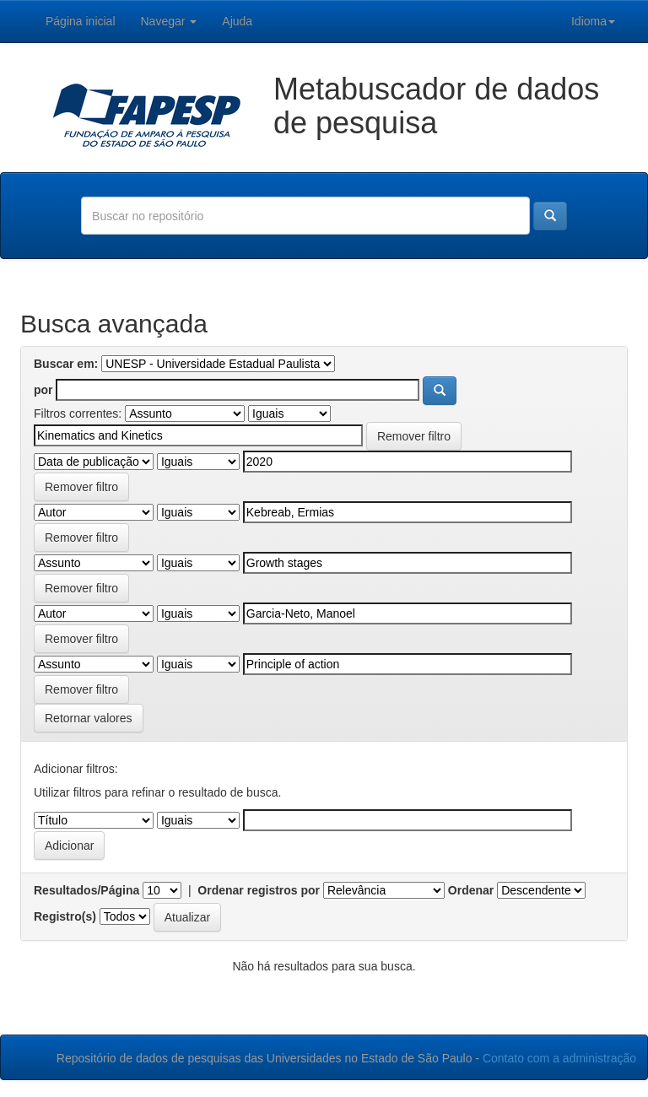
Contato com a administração (559, 1058)
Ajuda (237, 21)
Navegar (169, 21)
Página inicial (81, 21)
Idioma (593, 21)
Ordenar (471, 890)
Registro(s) (65, 916)
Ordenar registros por (258, 890)
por (43, 390)
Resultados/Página (86, 890)
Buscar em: (66, 363)
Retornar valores (88, 718)
